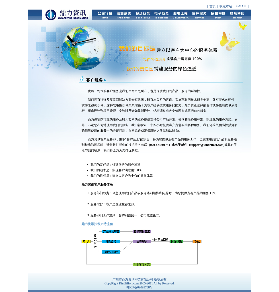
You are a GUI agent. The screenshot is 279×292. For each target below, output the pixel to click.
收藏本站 (226, 6)
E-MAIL (241, 6)
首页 (212, 6)
